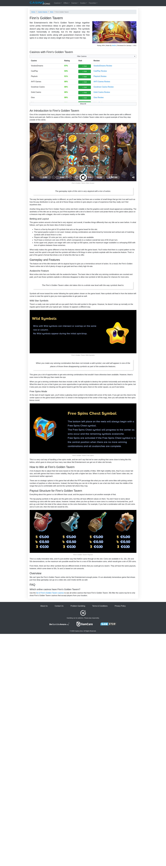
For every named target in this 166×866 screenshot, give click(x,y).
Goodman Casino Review (103, 87)
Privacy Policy (120, 606)
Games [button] (74, 3)
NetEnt (114, 45)
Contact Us (59, 606)
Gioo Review (99, 97)
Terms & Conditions (100, 606)
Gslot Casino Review (102, 92)
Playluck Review (100, 76)
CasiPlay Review (100, 71)
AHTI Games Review (102, 82)
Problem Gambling (78, 606)
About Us (44, 606)
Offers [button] (65, 3)
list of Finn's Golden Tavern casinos (50, 593)
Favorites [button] (92, 3)
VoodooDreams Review (103, 66)
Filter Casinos (82, 56)
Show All (83, 104)
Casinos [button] (57, 3)
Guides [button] (83, 3)
